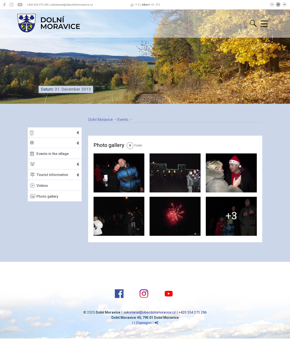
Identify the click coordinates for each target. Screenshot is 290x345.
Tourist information (49, 174)
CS (272, 4)
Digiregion (144, 323)
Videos (39, 185)
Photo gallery (44, 196)
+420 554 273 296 (193, 312)
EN (278, 4)
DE (284, 4)
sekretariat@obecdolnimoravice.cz (149, 312)
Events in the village (49, 153)
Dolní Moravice (100, 119)
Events (123, 119)
